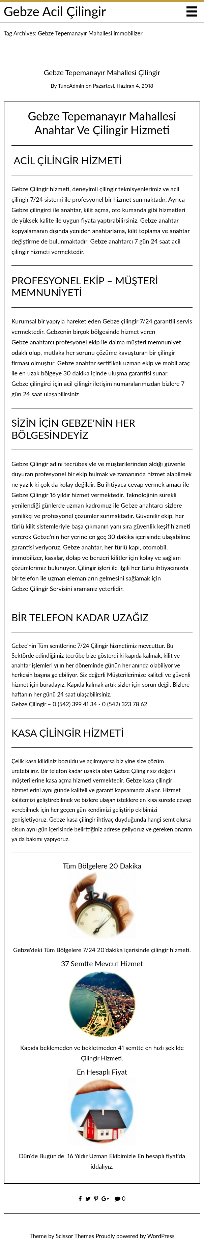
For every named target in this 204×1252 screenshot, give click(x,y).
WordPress (160, 1236)
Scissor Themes (75, 1236)
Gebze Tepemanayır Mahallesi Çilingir (102, 72)
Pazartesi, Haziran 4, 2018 (123, 85)
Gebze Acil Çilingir (55, 11)
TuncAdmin (71, 85)
